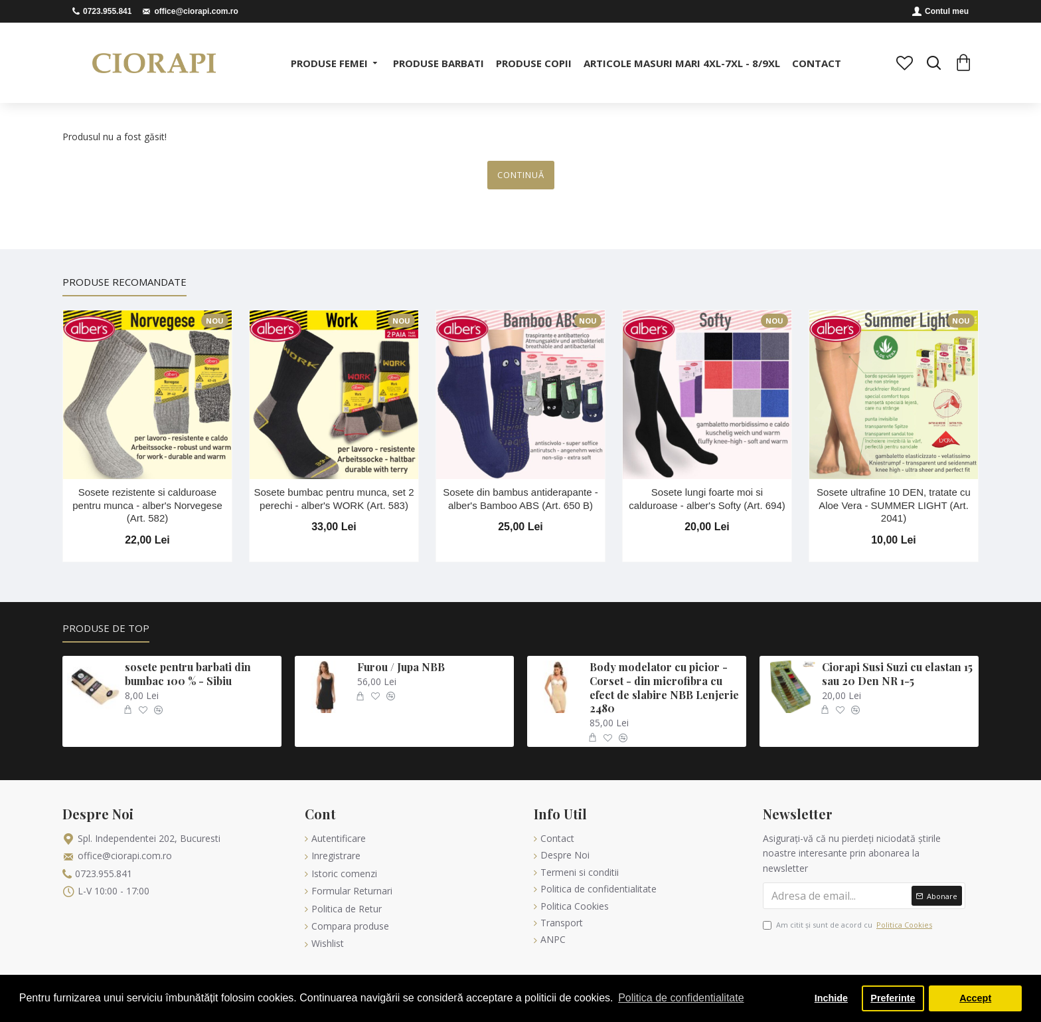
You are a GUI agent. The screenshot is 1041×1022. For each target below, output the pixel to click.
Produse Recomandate (124, 282)
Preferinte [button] (892, 998)
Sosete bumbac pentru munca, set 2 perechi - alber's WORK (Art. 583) (334, 498)
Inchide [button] (831, 998)
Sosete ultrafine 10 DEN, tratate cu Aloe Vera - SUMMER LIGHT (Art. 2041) (894, 505)
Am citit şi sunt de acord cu (848, 925)
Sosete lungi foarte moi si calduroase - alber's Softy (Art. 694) (707, 498)
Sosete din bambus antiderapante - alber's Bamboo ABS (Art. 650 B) (520, 498)
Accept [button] (975, 998)
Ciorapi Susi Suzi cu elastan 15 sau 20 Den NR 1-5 (897, 674)
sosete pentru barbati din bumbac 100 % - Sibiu (188, 674)
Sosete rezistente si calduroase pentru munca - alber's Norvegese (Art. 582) (147, 505)
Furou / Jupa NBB (401, 667)
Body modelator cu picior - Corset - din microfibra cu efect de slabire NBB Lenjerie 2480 (664, 688)
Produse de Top (104, 628)
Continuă (520, 175)
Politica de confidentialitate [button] (681, 997)
